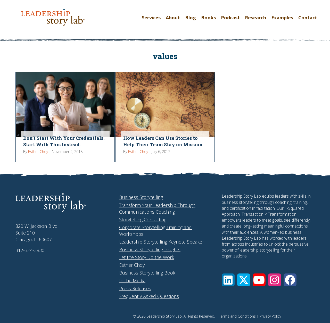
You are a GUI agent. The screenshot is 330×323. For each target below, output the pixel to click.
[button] (228, 279)
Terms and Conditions (237, 316)
